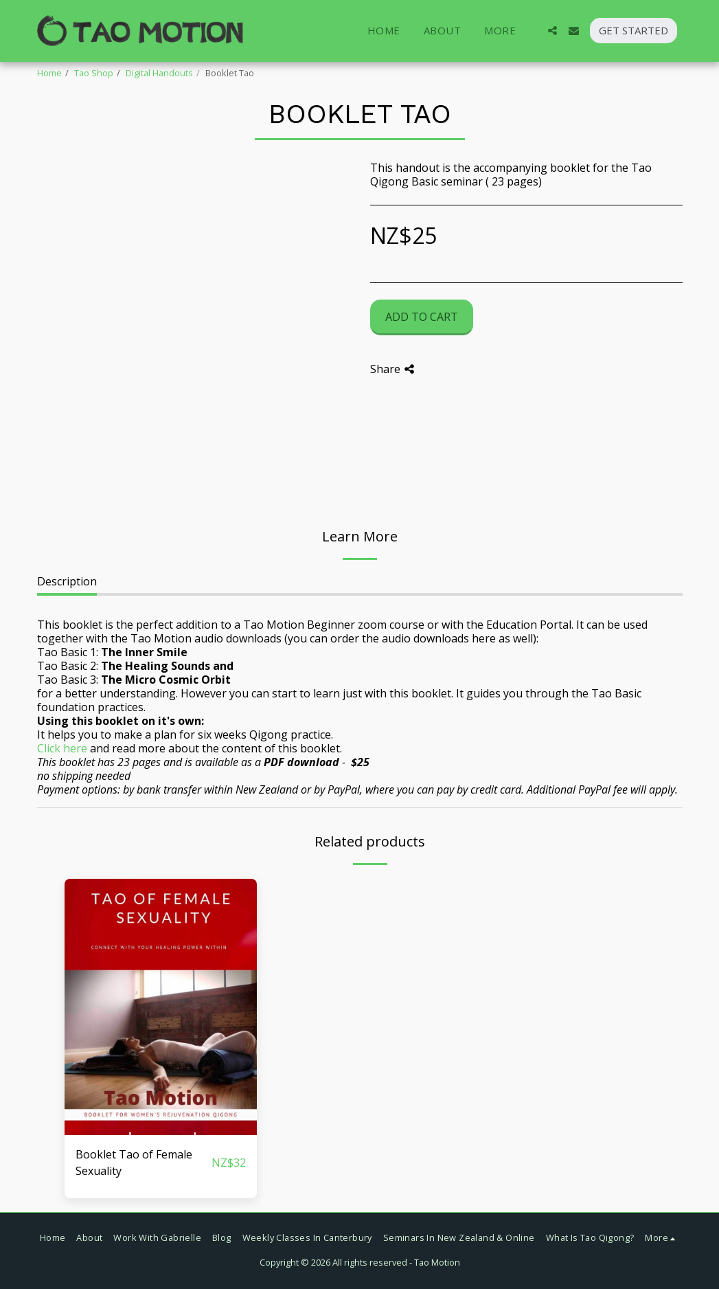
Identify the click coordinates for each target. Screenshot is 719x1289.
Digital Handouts (159, 73)
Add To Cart (421, 316)
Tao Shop (93, 73)
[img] (161, 1007)
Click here (62, 748)
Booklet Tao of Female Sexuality (134, 1162)
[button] (552, 30)
